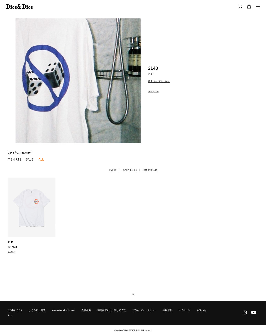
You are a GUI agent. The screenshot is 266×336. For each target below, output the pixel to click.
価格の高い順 (150, 170)
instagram (153, 91)
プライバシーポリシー (144, 310)
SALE (29, 159)
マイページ (184, 310)
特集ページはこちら (159, 81)
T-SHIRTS (14, 159)
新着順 (112, 170)
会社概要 (86, 310)
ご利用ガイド (15, 310)
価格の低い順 (129, 170)
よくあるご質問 (37, 310)
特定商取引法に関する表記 (111, 310)
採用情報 (167, 310)
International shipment (63, 310)
